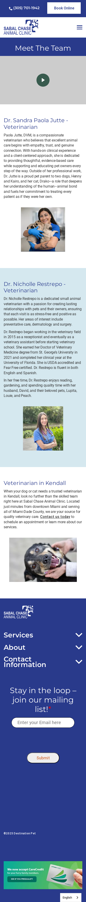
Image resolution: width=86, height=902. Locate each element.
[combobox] (70, 897)
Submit (43, 758)
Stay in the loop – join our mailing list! (43, 700)
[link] (64, 8)
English (67, 897)
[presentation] (43, 739)
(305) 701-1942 (26, 8)
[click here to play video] (43, 80)
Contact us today (55, 516)
